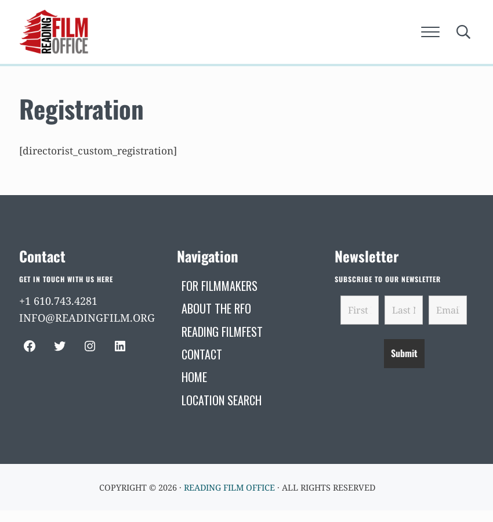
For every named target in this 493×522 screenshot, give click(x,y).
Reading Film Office (229, 487)
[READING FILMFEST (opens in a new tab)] (222, 331)
